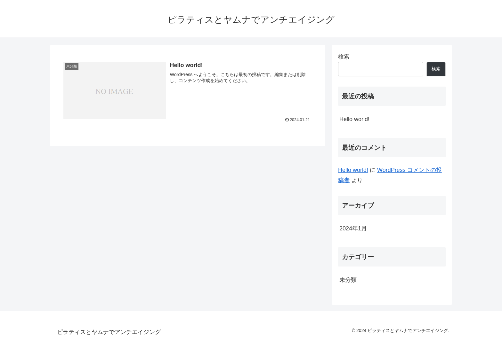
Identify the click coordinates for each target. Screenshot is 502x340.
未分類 (348, 280)
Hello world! (354, 119)
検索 (344, 56)
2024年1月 (353, 228)
